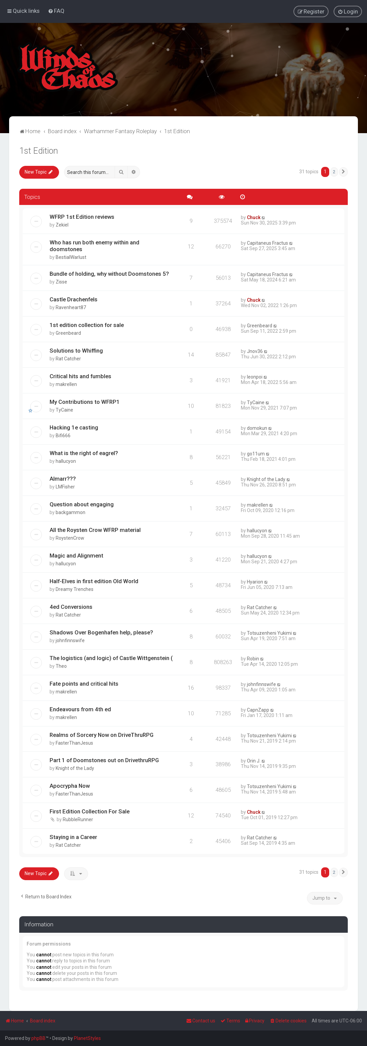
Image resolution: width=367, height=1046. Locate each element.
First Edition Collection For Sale (90, 811)
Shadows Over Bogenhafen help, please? (101, 632)
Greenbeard (68, 332)
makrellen (66, 384)
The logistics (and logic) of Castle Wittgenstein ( (111, 657)
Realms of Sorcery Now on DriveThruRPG (101, 734)
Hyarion (255, 581)
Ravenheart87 (71, 307)
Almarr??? (63, 478)
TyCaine (64, 409)
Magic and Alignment (76, 555)
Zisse (61, 281)
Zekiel (62, 224)
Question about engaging (82, 504)
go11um (256, 453)
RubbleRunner (78, 819)
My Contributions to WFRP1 (85, 401)
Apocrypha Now (70, 785)
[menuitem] (56, 11)
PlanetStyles (87, 1038)
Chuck (253, 217)
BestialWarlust (71, 257)
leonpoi (254, 376)
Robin (253, 658)
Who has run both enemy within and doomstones (94, 245)
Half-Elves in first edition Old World (94, 580)
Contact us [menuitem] (200, 1020)
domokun (257, 427)
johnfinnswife (70, 640)
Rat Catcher (68, 358)
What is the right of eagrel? (84, 452)
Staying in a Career (73, 836)
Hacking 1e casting (74, 427)
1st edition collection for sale (87, 324)
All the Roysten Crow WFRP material (95, 529)
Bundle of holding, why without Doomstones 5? (109, 273)
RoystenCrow (70, 537)
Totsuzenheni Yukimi (269, 632)
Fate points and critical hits (84, 683)
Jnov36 (255, 351)
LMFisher (65, 486)
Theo (61, 665)
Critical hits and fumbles (80, 375)
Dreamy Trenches (74, 589)
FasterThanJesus (74, 742)
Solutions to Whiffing (76, 350)
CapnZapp (258, 709)
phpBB (38, 1038)
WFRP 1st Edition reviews (82, 216)
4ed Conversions (71, 606)
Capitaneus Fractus (267, 242)
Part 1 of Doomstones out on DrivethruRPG (104, 759)
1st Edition (38, 150)
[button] (343, 171)
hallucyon (66, 461)
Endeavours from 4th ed (80, 709)
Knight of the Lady (266, 479)
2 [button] (334, 171)
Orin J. (253, 760)
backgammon (70, 512)
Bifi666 (63, 435)
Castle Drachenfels (73, 299)
